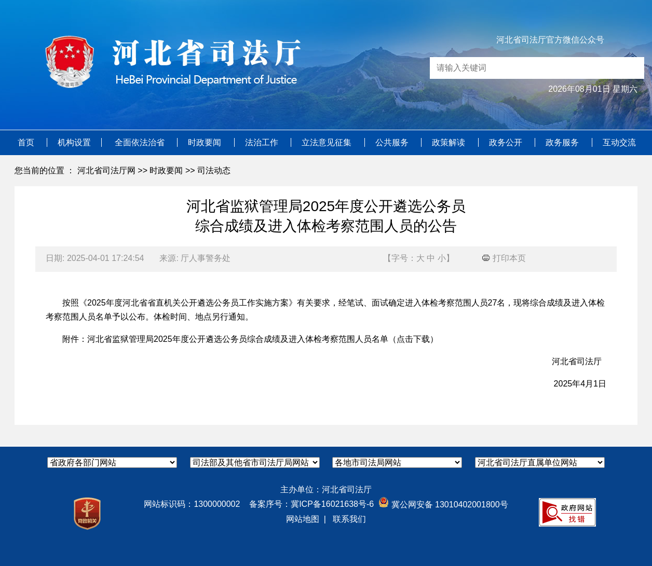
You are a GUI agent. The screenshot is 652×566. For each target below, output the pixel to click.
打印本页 (503, 258)
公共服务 (393, 142)
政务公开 (506, 142)
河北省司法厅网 (106, 170)
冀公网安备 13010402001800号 (443, 504)
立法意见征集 (328, 142)
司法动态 (213, 170)
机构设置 (74, 142)
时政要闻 (205, 142)
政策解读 (449, 142)
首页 (27, 142)
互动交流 (619, 142)
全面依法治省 (141, 142)
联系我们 (349, 519)
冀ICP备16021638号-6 (332, 504)
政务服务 (563, 142)
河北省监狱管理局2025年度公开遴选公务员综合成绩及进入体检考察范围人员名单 (237, 339)
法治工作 (262, 142)
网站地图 (302, 519)
